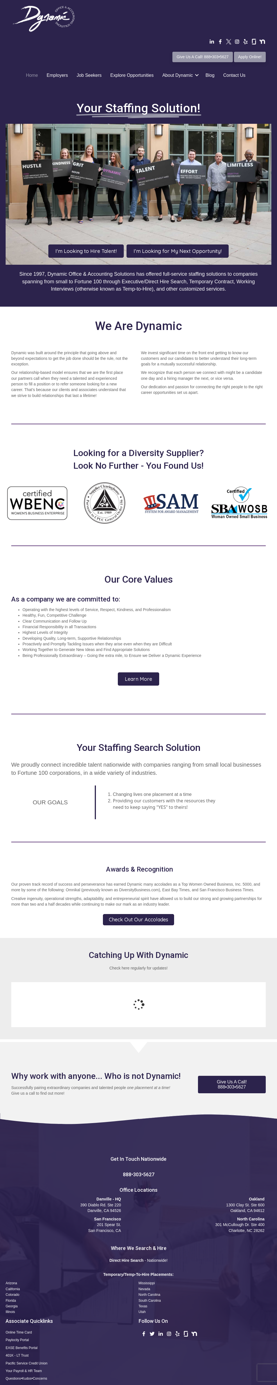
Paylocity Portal (17, 1294)
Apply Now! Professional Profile (30, 1340)
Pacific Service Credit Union (27, 1317)
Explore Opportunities (132, 75)
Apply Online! (250, 57)
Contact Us (234, 75)
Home (32, 75)
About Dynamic (177, 75)
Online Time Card (19, 1287)
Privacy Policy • (137, 1379)
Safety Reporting (18, 1348)
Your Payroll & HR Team (24, 1325)
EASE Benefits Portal (21, 1302)
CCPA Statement (164, 1379)
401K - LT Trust (17, 1310)
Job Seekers (89, 75)
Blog (210, 75)
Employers (57, 75)
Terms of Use (110, 1379)
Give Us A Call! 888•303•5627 (203, 57)
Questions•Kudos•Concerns (26, 1333)
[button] (232, 1038)
